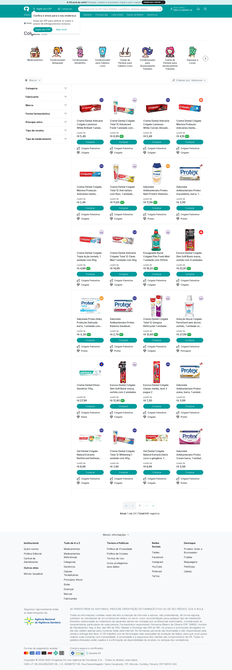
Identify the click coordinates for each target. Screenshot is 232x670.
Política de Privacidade (119, 548)
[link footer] (77, 653)
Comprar (90, 142)
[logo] (26, 9)
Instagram (157, 561)
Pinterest (157, 571)
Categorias (70, 561)
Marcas (68, 593)
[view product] (90, 108)
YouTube (157, 566)
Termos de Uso (115, 558)
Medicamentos (72, 548)
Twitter (156, 552)
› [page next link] (146, 505)
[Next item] (205, 58)
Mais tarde (61, 29)
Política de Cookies (117, 553)
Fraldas (188, 557)
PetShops (189, 566)
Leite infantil (117, 14)
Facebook (157, 557)
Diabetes (87, 14)
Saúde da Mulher (135, 14)
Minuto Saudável (33, 573)
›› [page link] (153, 505)
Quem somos (31, 548)
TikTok (156, 576)
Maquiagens (190, 561)
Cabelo (188, 571)
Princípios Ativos (73, 579)
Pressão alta (101, 14)
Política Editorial (33, 553)
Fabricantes (70, 598)
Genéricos (152, 14)
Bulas (67, 584)
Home (29, 23)
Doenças (69, 589)
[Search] (160, 9)
